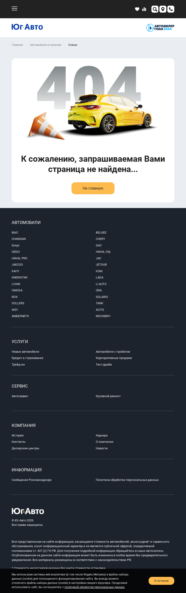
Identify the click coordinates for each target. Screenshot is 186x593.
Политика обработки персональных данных (127, 480)
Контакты (18, 441)
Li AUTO (101, 284)
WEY (15, 309)
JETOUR (101, 264)
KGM (99, 271)
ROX (15, 297)
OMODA (17, 290)
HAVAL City (103, 251)
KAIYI (15, 271)
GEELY (16, 251)
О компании (104, 441)
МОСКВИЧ (103, 316)
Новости (102, 448)
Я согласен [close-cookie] (161, 580)
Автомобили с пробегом (113, 351)
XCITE (100, 309)
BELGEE (101, 232)
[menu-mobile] (14, 8)
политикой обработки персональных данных (94, 587)
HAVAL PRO (19, 258)
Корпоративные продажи (114, 358)
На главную (93, 188)
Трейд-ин (18, 364)
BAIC (15, 232)
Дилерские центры (25, 448)
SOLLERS (18, 303)
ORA (99, 290)
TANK (99, 303)
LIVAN (16, 284)
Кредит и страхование (27, 358)
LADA (99, 277)
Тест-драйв (104, 364)
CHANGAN (19, 239)
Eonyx (15, 245)
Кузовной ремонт (108, 396)
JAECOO (17, 264)
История (18, 435)
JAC (98, 258)
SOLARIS (102, 297)
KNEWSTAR (19, 277)
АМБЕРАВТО (20, 316)
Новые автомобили (25, 351)
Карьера (101, 435)
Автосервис (20, 396)
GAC (99, 245)
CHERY (100, 239)
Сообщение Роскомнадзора (31, 480)
